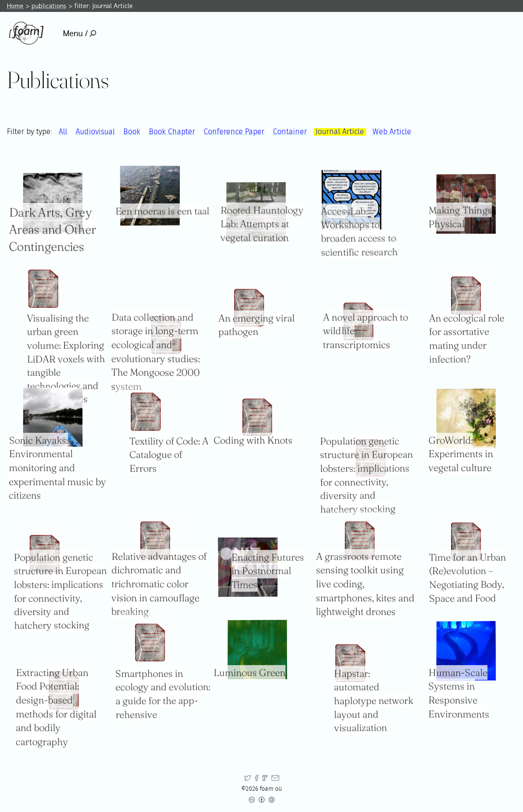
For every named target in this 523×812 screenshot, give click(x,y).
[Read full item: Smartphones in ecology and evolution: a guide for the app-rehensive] (149, 642)
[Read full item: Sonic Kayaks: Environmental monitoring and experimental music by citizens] (53, 417)
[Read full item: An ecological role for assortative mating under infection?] (466, 296)
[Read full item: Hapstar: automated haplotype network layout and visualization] (350, 662)
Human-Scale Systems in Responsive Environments (459, 693)
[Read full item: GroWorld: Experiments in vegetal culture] (466, 419)
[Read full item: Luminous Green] (257, 649)
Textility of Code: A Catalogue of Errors (168, 455)
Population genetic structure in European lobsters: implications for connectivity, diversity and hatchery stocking (60, 591)
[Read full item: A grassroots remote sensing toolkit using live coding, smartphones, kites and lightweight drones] (359, 540)
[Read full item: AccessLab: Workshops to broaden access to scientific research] (351, 199)
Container (290, 132)
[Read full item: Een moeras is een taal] (149, 196)
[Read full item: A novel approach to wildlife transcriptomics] (358, 321)
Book (131, 132)
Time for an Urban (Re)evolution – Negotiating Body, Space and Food (467, 577)
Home (15, 6)
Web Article (391, 132)
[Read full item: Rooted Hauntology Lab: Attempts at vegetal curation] (256, 212)
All (63, 132)
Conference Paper (234, 132)
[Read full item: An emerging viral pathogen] (249, 307)
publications (48, 6)
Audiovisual (95, 132)
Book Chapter (172, 132)
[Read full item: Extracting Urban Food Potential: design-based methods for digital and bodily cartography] (64, 690)
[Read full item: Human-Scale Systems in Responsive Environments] (466, 650)
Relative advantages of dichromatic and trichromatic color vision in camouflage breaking (158, 584)
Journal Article (340, 132)
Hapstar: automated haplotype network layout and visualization (373, 700)
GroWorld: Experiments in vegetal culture (461, 454)
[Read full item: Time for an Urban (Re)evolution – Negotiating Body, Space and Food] (466, 541)
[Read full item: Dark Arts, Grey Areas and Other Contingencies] (52, 202)
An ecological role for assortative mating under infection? (466, 338)
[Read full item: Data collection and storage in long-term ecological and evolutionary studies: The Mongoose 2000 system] (166, 335)
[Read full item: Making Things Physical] (466, 204)
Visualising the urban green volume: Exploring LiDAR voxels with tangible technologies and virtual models (66, 359)
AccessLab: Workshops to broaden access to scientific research (359, 231)
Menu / (80, 33)
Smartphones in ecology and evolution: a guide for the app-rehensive (162, 694)
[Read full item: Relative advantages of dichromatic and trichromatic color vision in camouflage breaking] (155, 540)
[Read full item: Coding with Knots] (257, 417)
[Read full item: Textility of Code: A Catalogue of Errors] (146, 411)
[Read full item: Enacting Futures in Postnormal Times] (248, 567)
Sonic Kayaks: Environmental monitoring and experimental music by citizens (57, 467)
